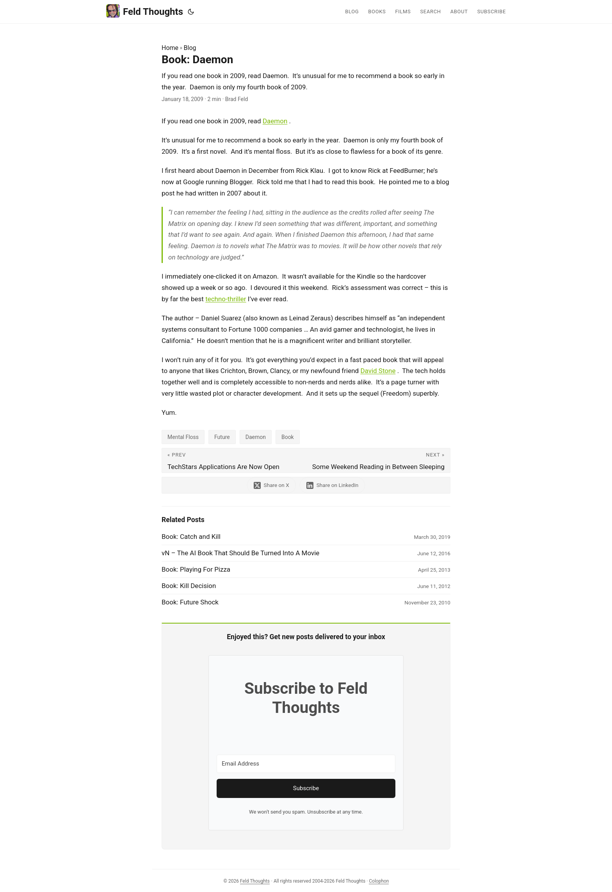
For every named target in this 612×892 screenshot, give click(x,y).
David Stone (377, 371)
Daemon (275, 121)
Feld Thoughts (144, 11)
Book (287, 437)
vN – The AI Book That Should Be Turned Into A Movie (240, 553)
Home (170, 48)
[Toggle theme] (191, 11)
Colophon (379, 881)
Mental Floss (183, 437)
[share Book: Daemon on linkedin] (332, 485)
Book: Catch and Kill (191, 536)
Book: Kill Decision (189, 586)
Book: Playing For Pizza (196, 569)
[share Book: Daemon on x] (271, 485)
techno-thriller (225, 299)
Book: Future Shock (190, 602)
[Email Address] (306, 764)
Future (222, 437)
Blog (190, 48)
